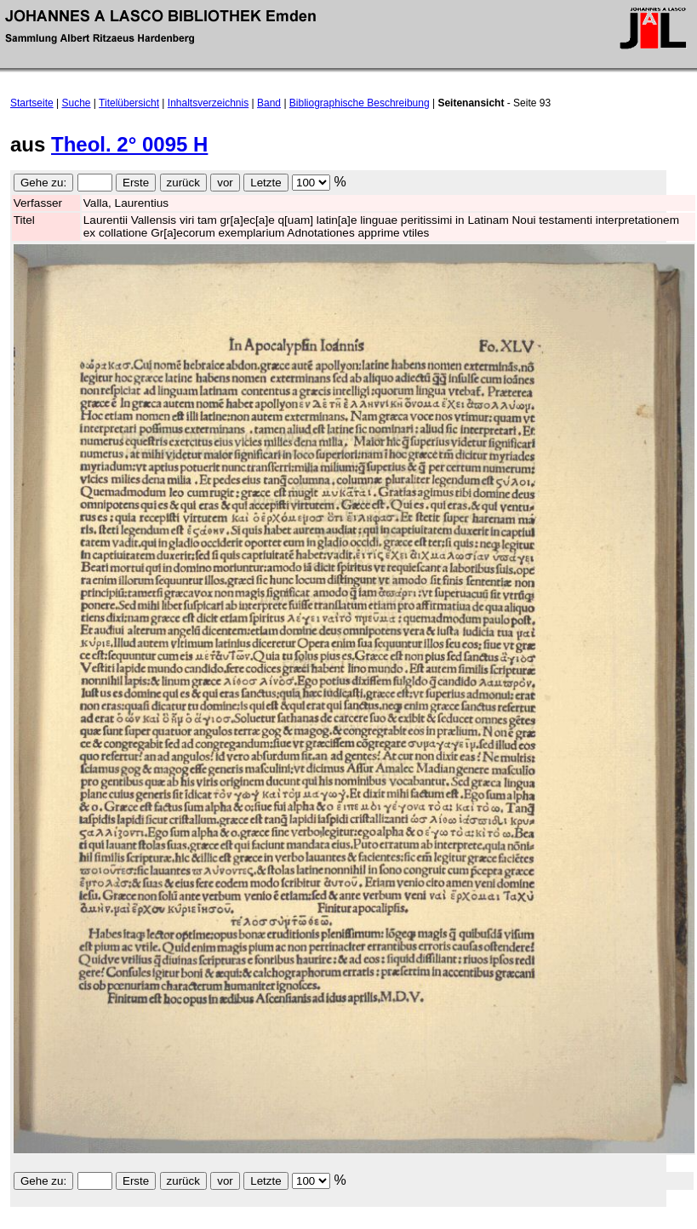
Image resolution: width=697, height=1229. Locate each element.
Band (269, 103)
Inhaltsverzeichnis (208, 103)
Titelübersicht (129, 103)
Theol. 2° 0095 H (129, 144)
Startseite (32, 103)
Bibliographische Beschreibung (359, 103)
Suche (76, 103)
